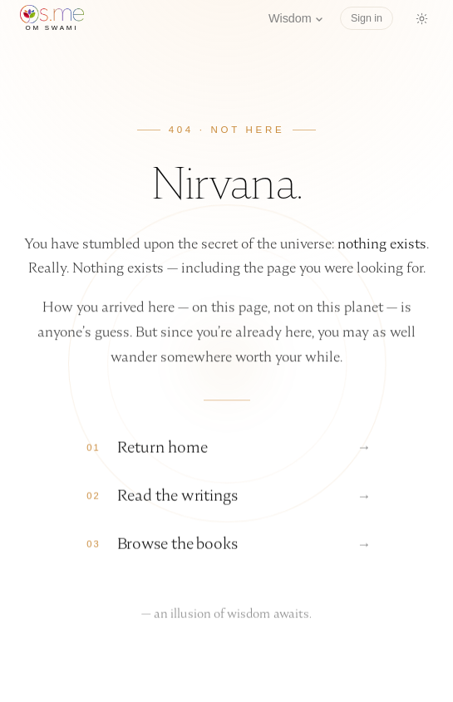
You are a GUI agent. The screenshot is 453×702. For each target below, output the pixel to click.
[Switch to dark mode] (421, 18)
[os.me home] (52, 18)
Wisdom (295, 18)
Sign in (366, 18)
